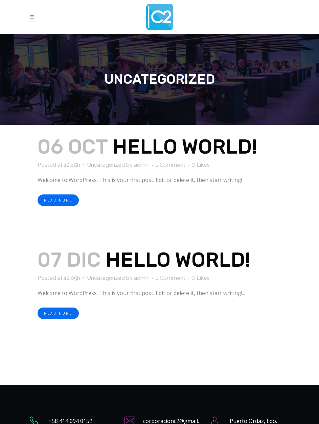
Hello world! (184, 147)
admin (142, 165)
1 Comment (170, 165)
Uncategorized (106, 165)
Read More (58, 200)
